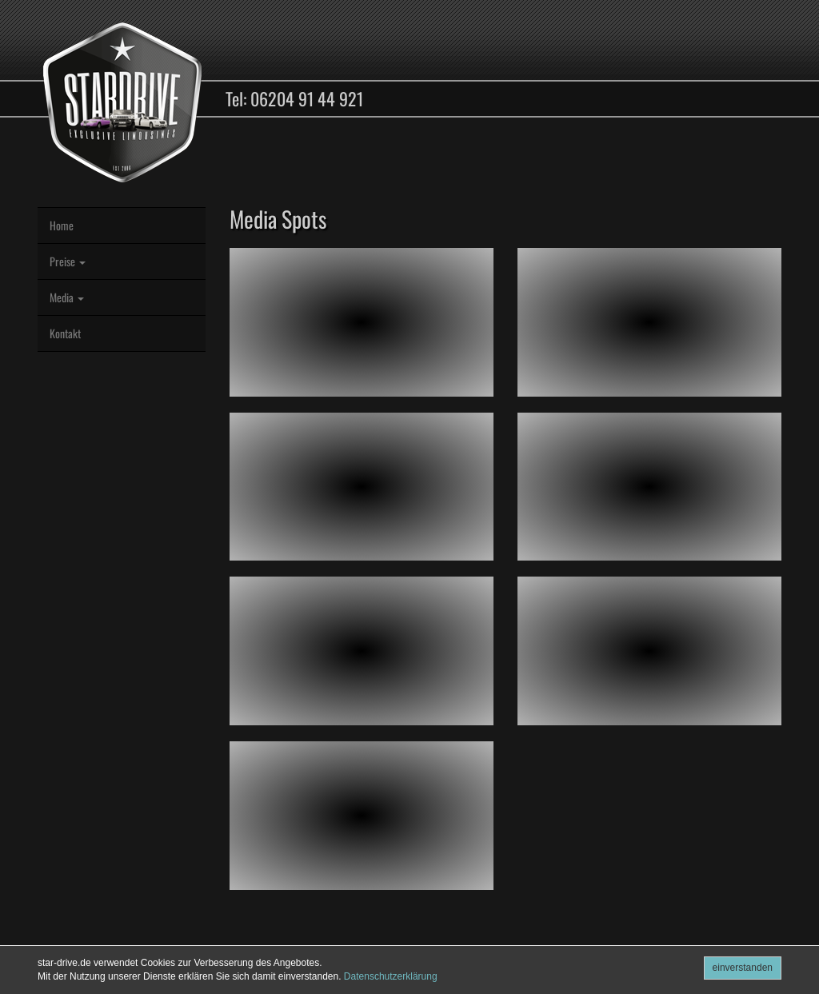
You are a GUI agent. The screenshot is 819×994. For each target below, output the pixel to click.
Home (62, 225)
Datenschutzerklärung (390, 976)
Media (67, 297)
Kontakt (65, 333)
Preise (68, 261)
